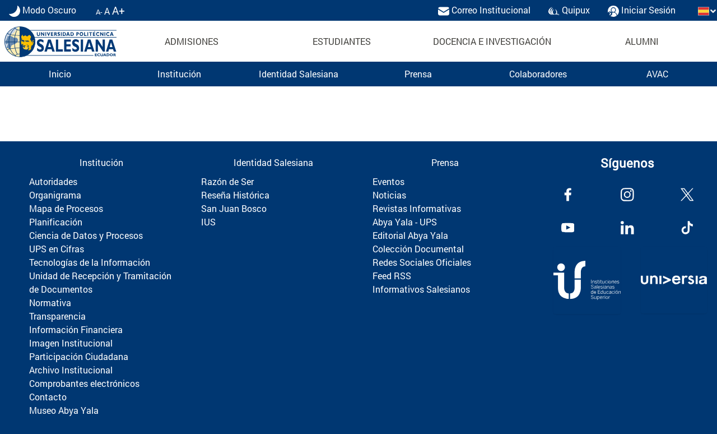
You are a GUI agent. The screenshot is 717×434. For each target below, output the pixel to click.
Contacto (48, 397)
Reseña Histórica (235, 195)
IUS (208, 222)
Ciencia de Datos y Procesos (86, 235)
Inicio (60, 74)
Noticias (389, 195)
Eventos (388, 181)
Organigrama (55, 195)
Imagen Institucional (71, 343)
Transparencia (57, 316)
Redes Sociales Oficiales (422, 262)
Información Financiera (76, 329)
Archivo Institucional (71, 370)
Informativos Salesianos (421, 289)
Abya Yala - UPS (405, 222)
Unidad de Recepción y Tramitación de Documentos (100, 282)
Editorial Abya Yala (410, 235)
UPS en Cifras (56, 249)
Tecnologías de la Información (89, 262)
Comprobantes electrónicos (84, 383)
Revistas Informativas (417, 208)
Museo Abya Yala (64, 410)
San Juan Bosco (234, 208)
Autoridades (53, 181)
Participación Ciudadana (78, 356)
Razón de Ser (227, 181)
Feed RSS (392, 275)
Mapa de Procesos (66, 208)
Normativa (50, 302)
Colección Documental (418, 249)
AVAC (657, 74)
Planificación (55, 222)
